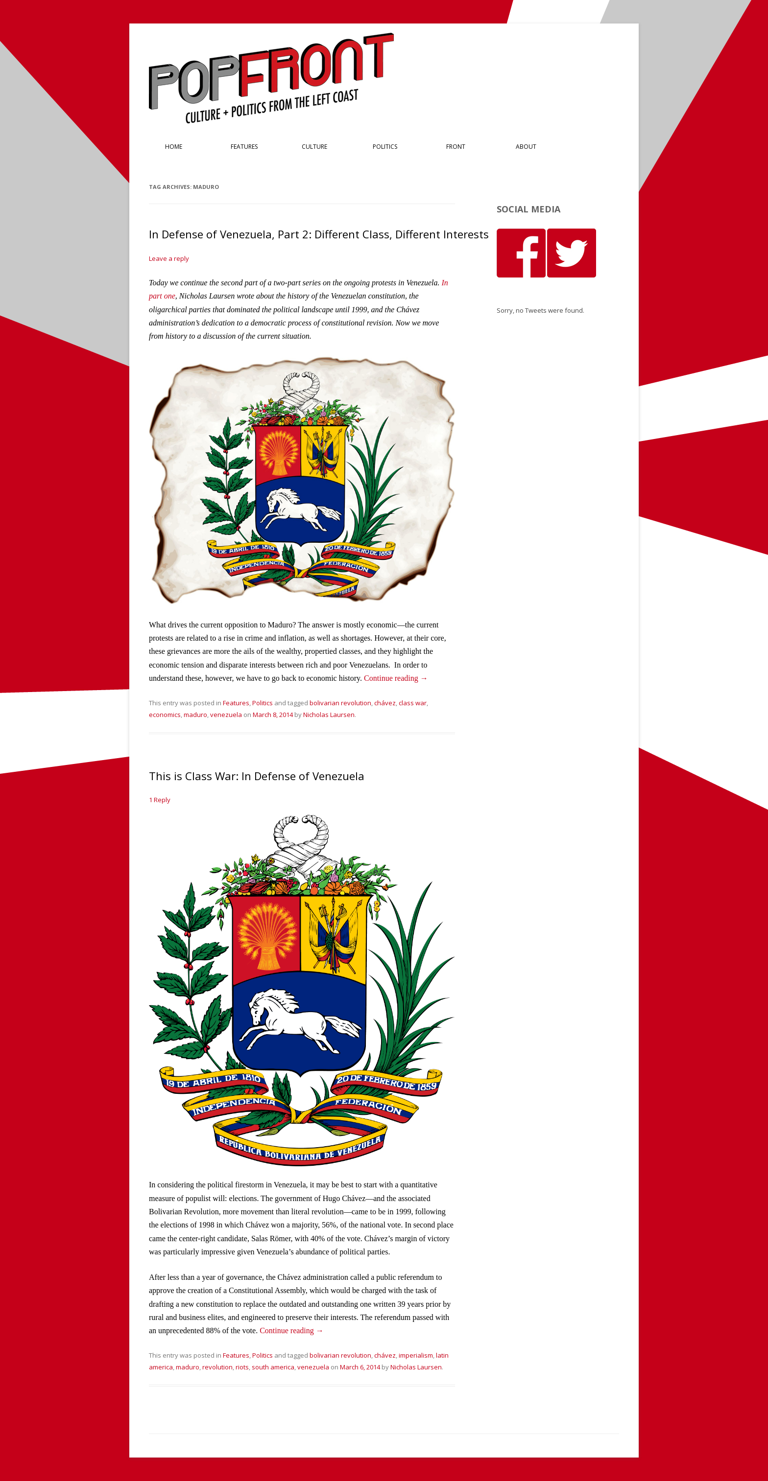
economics (165, 714)
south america (273, 1367)
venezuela (226, 714)
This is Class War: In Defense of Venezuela (256, 775)
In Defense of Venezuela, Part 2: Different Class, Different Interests (319, 234)
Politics (385, 146)
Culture (314, 146)
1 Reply (159, 799)
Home (173, 146)
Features (244, 146)
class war (413, 702)
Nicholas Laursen (329, 714)
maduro (195, 714)
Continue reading (396, 678)
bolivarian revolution (340, 702)
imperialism (416, 1355)
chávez (385, 702)
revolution (217, 1367)
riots (242, 1367)
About (526, 146)
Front (455, 146)
